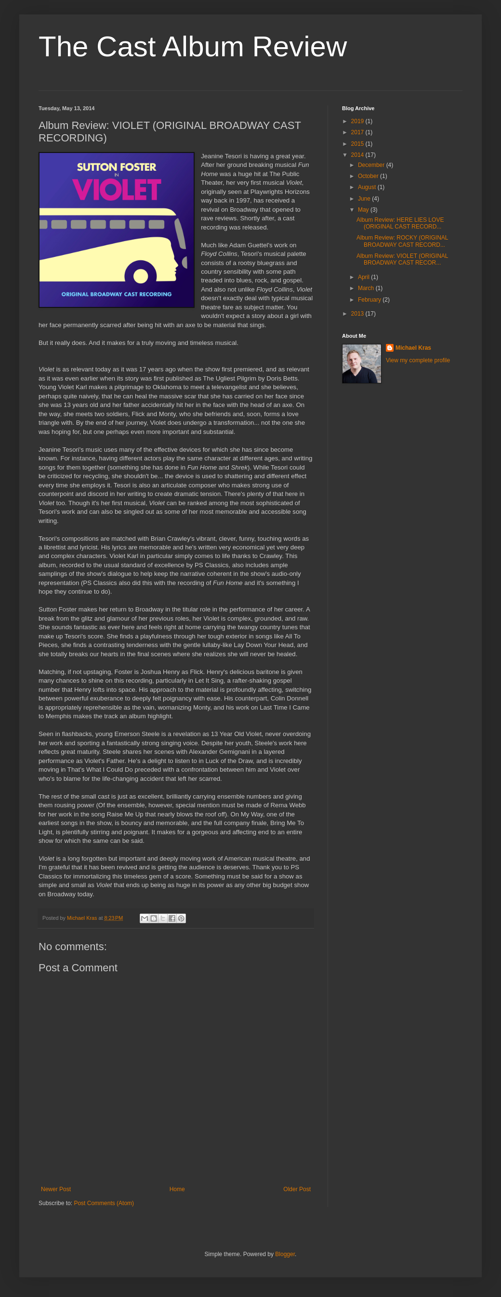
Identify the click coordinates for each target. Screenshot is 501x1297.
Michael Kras (413, 347)
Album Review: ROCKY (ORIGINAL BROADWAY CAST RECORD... (402, 241)
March (367, 288)
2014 (358, 155)
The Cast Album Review (193, 46)
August (368, 187)
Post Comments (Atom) (104, 1203)
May (364, 209)
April (364, 277)
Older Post (297, 1189)
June (365, 198)
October (369, 176)
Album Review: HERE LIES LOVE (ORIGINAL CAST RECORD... (400, 223)
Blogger (285, 1254)
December (372, 165)
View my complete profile (418, 360)
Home (177, 1189)
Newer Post (56, 1189)
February (370, 299)
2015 (358, 143)
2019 (358, 121)
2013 (358, 313)
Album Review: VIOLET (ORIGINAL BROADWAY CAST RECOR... (402, 259)
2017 (358, 132)
